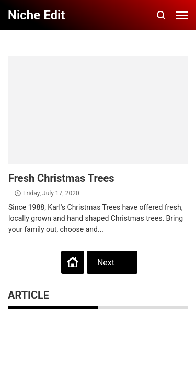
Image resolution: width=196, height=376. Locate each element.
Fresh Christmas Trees (61, 178)
